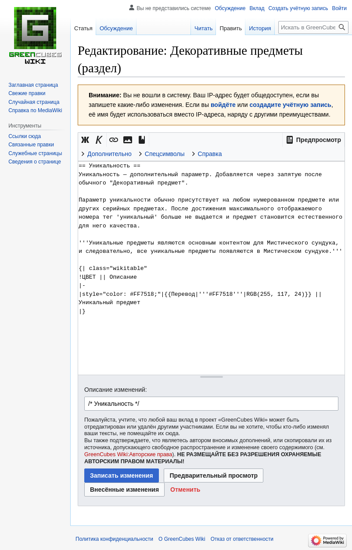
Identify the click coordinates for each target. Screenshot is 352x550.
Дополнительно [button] (109, 153)
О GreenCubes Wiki (181, 539)
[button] (313, 140)
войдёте (223, 104)
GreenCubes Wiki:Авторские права (128, 454)
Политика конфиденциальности (114, 539)
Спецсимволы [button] (165, 153)
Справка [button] (210, 153)
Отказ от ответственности (242, 539)
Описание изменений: (115, 389)
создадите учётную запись (290, 104)
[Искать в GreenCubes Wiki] (313, 27)
